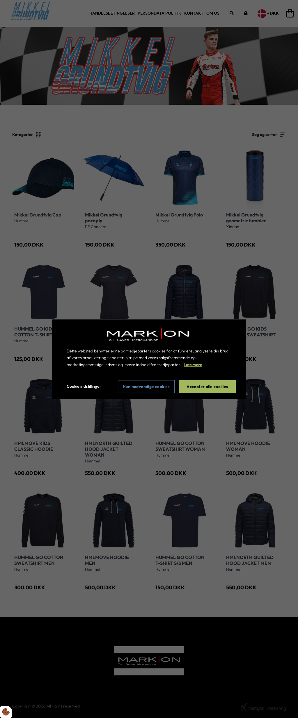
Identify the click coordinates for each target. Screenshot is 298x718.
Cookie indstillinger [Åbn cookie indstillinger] (84, 386)
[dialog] (149, 359)
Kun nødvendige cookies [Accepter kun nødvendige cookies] (146, 386)
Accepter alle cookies (207, 386)
